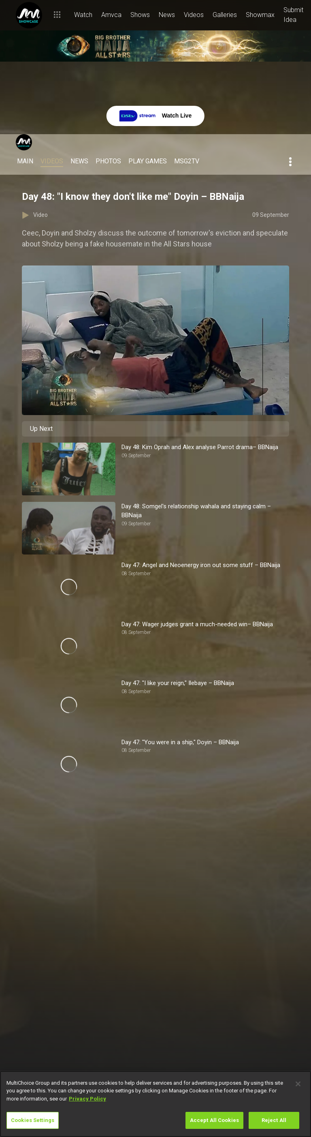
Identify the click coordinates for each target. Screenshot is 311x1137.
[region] (155, 1104)
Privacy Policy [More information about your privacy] (87, 1099)
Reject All (274, 1120)
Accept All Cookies (214, 1120)
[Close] (298, 1084)
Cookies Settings (32, 1120)
